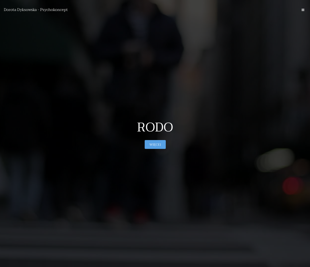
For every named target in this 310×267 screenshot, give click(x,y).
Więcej (155, 144)
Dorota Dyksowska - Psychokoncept (36, 9)
